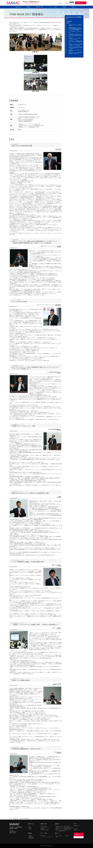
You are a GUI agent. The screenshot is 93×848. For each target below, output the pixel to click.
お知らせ (75, 823)
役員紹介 (30, 828)
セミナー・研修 (53, 7)
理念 (29, 826)
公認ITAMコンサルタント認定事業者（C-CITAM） (64, 828)
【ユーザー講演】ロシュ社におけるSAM (75, 32)
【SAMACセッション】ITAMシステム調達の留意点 (75, 50)
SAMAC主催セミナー (44, 826)
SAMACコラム (77, 825)
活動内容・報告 (39, 7)
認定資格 (64, 7)
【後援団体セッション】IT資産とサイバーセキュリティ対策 (75, 39)
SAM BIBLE (67, 835)
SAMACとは (18, 7)
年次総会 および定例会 (45, 829)
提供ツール (74, 7)
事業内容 (28, 7)
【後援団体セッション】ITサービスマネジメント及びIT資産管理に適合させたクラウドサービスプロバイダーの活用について (75, 35)
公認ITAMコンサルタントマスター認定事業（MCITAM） (64, 827)
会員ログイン (80, 2)
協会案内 (30, 827)
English (66, 2)
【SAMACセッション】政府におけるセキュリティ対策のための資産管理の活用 (75, 41)
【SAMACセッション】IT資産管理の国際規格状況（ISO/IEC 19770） (75, 53)
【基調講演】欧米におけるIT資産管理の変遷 (75, 25)
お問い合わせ (60, 3)
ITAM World (42, 835)
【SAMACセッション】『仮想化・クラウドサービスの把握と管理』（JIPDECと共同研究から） (75, 47)
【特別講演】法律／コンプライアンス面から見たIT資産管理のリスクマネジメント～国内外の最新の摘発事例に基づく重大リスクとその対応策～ (75, 29)
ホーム (10, 818)
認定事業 (30, 835)
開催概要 (70, 21)
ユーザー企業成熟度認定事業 (60, 830)
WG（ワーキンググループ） (45, 827)
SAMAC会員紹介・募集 (69, 3)
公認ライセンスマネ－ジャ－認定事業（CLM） (63, 829)
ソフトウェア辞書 (58, 835)
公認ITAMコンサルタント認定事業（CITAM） (63, 826)
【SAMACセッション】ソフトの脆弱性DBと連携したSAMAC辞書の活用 (75, 44)
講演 (69, 22)
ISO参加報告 (43, 828)
